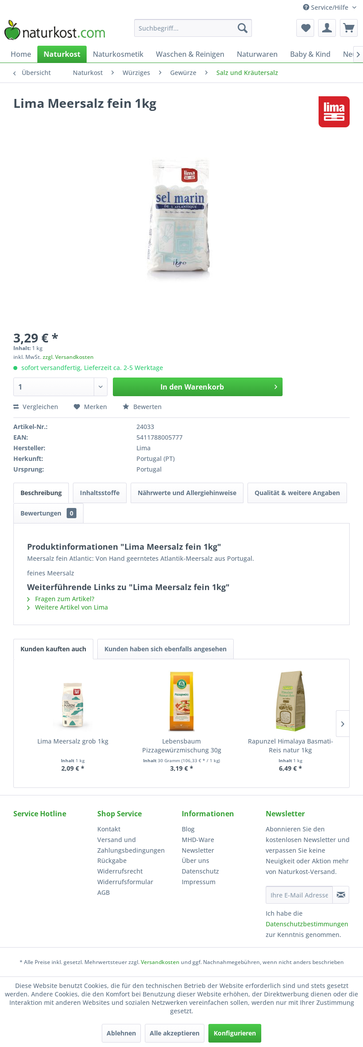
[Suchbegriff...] (193, 28)
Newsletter (198, 850)
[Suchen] (242, 28)
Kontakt (108, 829)
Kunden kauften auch (53, 649)
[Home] (20, 54)
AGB (103, 892)
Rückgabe (112, 860)
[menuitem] (193, 28)
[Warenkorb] (349, 28)
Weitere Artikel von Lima (67, 607)
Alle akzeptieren (174, 1033)
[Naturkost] (62, 54)
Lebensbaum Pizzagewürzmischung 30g (181, 745)
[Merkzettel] (305, 28)
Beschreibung (41, 492)
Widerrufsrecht (120, 871)
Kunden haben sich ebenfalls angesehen (165, 649)
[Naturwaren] (257, 54)
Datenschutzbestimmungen (307, 924)
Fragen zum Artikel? (60, 598)
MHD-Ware (198, 839)
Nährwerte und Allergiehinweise (187, 492)
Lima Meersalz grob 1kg (72, 741)
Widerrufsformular (125, 882)
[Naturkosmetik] (118, 54)
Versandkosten (160, 962)
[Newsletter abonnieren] (340, 895)
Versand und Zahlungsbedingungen (131, 844)
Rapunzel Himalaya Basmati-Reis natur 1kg (290, 745)
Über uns (195, 860)
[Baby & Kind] (310, 54)
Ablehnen (121, 1033)
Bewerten (142, 406)
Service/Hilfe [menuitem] (326, 7)
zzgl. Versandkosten (68, 357)
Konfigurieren (235, 1033)
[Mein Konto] (327, 28)
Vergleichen (35, 406)
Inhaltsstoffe (100, 492)
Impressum (198, 882)
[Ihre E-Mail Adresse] (299, 895)
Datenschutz (200, 871)
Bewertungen (48, 513)
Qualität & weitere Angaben (297, 492)
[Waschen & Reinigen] (190, 54)
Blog (188, 829)
